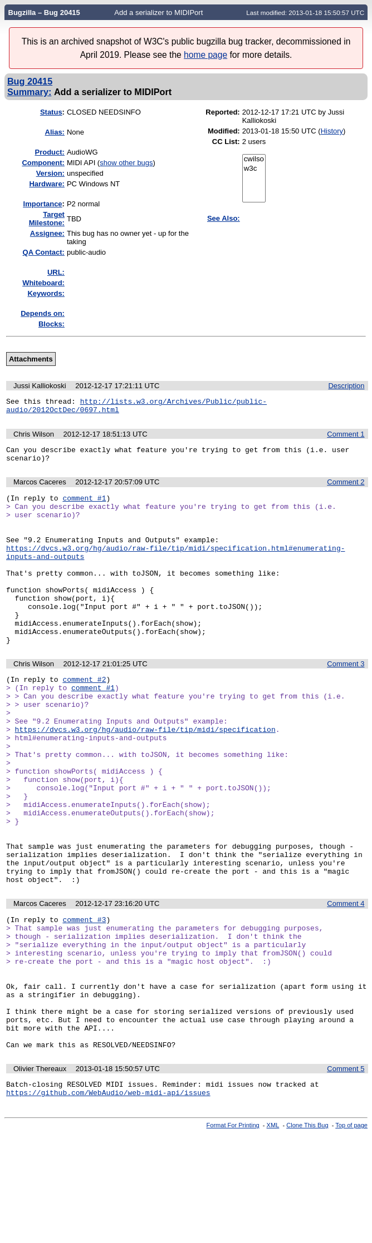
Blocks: (51, 324)
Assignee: (47, 233)
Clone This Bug (307, 1233)
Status (51, 112)
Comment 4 (345, 982)
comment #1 (84, 506)
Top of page (351, 1233)
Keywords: (45, 293)
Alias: (55, 132)
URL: (56, 272)
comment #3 (84, 999)
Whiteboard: (43, 283)
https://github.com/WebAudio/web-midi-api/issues (108, 1201)
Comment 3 (345, 700)
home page (205, 55)
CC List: (226, 141)
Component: (43, 163)
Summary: (29, 92)
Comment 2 (345, 488)
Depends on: (43, 313)
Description (346, 386)
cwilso (254, 159)
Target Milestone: (47, 218)
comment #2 (84, 717)
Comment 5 (345, 1174)
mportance (42, 204)
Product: (50, 152)
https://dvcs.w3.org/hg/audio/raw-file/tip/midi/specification (145, 777)
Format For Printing (233, 1233)
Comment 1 (345, 437)
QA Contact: (44, 252)
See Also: (223, 218)
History (332, 131)
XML (273, 1233)
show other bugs (126, 163)
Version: (50, 173)
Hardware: (47, 184)
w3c (254, 169)
